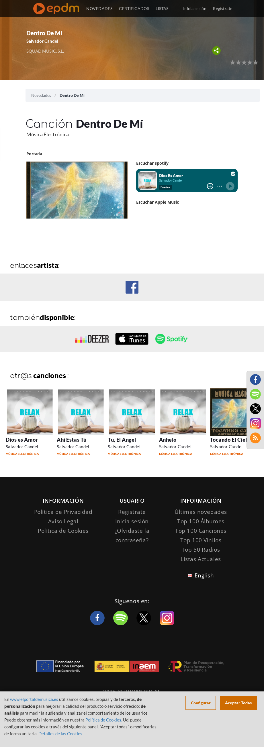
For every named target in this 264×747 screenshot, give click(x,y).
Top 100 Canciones (200, 530)
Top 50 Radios (201, 549)
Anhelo (168, 440)
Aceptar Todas (238, 702)
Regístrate (222, 8)
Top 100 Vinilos (201, 540)
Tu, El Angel (122, 440)
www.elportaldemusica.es (34, 699)
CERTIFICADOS (134, 8)
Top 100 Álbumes (200, 521)
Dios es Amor (22, 440)
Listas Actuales (201, 559)
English (204, 575)
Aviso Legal (63, 521)
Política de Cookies (63, 530)
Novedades (41, 95)
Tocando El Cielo (230, 440)
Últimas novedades (201, 512)
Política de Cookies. (103, 719)
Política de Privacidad (63, 512)
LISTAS (162, 8)
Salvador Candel (42, 41)
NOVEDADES (99, 8)
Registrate (132, 512)
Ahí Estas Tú (71, 440)
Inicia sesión (194, 8)
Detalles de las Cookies (60, 733)
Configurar (201, 702)
